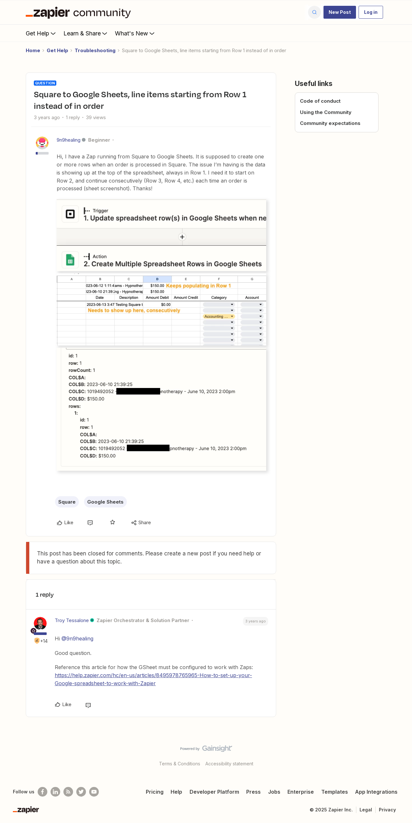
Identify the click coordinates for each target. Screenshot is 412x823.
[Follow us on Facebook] (42, 792)
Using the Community (325, 112)
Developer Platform (214, 792)
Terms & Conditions (179, 763)
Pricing (155, 792)
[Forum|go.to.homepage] (80, 12)
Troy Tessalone (72, 620)
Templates (334, 792)
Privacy (387, 809)
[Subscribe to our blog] (68, 792)
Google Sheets (105, 502)
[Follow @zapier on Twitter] (81, 792)
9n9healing (68, 140)
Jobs (274, 792)
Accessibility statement (229, 763)
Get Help (41, 33)
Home (33, 50)
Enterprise (300, 792)
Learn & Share (85, 33)
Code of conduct (320, 101)
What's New (135, 33)
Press (253, 792)
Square (67, 502)
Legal (366, 809)
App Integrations (376, 792)
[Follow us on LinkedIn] (55, 792)
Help (176, 792)
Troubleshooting (95, 50)
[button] (339, 12)
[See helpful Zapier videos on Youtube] (94, 792)
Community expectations (330, 123)
